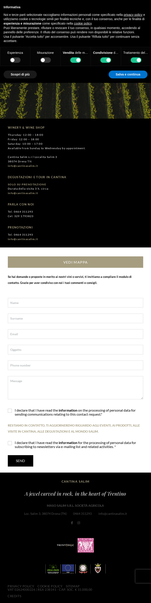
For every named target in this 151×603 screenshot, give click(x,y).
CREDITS (14, 595)
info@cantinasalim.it (112, 513)
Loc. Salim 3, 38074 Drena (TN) (45, 513)
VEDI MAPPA (75, 262)
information (68, 410)
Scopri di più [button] (20, 74)
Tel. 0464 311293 (20, 211)
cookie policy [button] (82, 23)
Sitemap (73, 585)
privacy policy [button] (133, 15)
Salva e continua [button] (128, 74)
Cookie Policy (50, 585)
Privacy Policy (21, 585)
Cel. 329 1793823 (21, 216)
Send (20, 461)
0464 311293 (82, 513)
